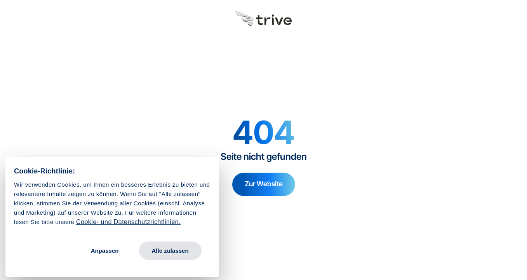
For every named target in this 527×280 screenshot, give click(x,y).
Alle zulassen (170, 250)
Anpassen (105, 250)
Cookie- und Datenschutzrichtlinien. (128, 222)
